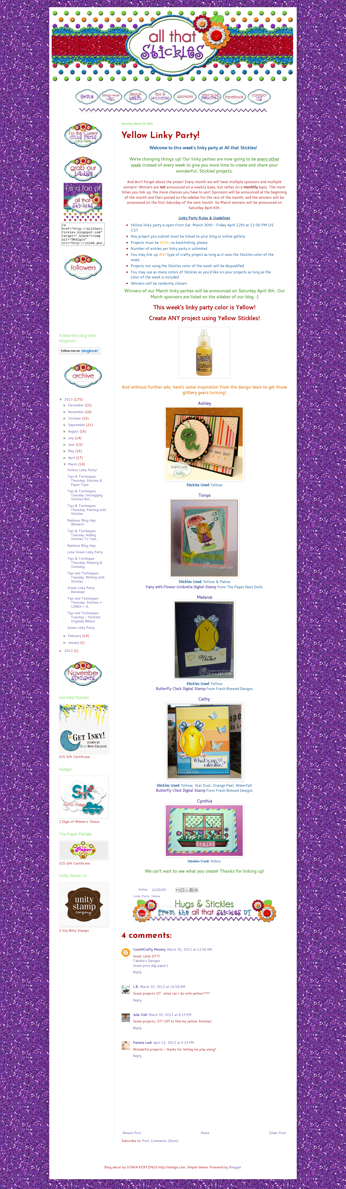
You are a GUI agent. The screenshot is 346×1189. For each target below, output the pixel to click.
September (77, 429)
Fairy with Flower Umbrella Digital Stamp (181, 586)
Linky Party (141, 896)
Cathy (204, 699)
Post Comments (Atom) (160, 1140)
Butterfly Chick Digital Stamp (180, 688)
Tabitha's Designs (146, 960)
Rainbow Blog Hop (81, 549)
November (76, 416)
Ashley (204, 403)
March (73, 468)
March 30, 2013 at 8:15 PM (169, 1014)
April (72, 462)
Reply (137, 972)
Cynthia (204, 801)
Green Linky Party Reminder (80, 594)
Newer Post (132, 1132)
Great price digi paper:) (150, 965)
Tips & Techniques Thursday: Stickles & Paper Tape (84, 484)
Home (205, 1132)
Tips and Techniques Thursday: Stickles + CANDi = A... (84, 606)
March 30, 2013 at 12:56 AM (189, 949)
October (75, 422)
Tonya (204, 495)
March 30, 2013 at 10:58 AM (162, 986)
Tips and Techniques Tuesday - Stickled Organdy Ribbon (83, 621)
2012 (69, 655)
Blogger (235, 1167)
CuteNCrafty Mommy (149, 949)
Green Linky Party (80, 632)
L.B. (136, 986)
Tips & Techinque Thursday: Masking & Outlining (84, 566)
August (74, 435)
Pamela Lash (142, 1042)
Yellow (155, 896)
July (71, 442)
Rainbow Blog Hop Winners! (81, 526)
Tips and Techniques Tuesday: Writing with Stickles (86, 581)
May (71, 455)
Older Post (277, 1132)
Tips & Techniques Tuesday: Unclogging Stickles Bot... (84, 499)
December (76, 409)
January (74, 646)
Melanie (204, 597)
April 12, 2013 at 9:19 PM (173, 1042)
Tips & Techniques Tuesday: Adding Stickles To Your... (83, 539)
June (72, 448)
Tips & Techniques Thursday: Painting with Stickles (86, 514)
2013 (69, 403)
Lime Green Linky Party (85, 556)
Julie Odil (140, 1014)
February (75, 640)
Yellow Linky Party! (82, 474)
